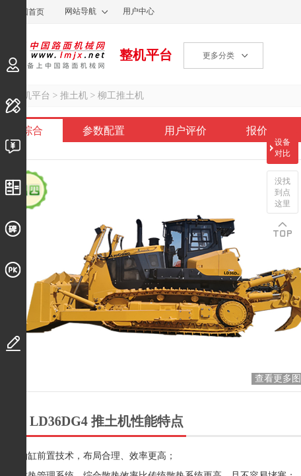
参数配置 (104, 130)
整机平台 (145, 55)
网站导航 (80, 11)
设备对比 (282, 148)
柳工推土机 (121, 95)
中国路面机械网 (52, 55)
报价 (256, 130)
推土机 (74, 95)
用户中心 (138, 11)
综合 (32, 130)
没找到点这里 (282, 192)
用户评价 (185, 130)
